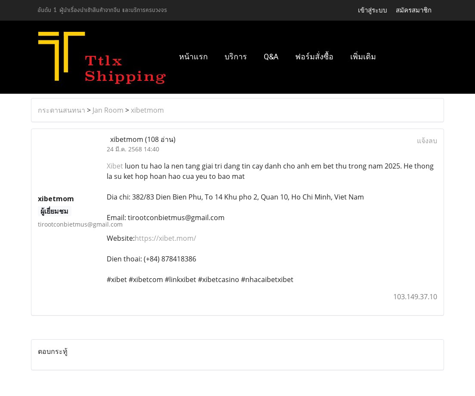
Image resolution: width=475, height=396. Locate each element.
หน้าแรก (193, 56)
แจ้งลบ (427, 140)
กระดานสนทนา (61, 110)
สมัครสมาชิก (414, 10)
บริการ (236, 56)
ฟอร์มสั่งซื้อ (314, 56)
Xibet (115, 166)
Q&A (271, 56)
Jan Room (108, 110)
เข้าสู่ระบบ (372, 10)
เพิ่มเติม (363, 56)
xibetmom (147, 110)
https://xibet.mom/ (165, 238)
